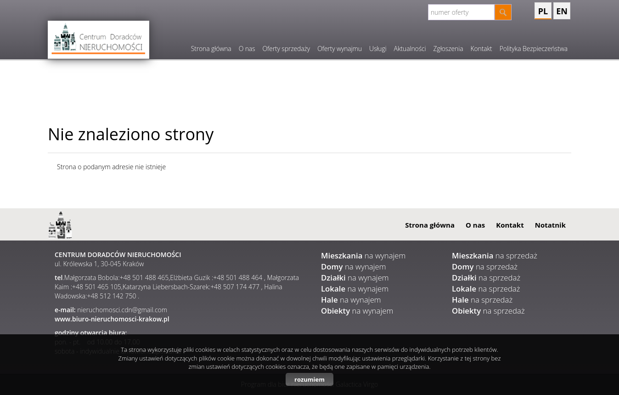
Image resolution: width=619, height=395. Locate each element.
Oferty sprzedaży (286, 48)
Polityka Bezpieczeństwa (534, 48)
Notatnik (550, 224)
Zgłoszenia (448, 48)
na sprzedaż (494, 255)
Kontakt (481, 48)
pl (543, 11)
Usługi (378, 48)
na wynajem (363, 255)
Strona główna (211, 48)
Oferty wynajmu (339, 48)
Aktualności (410, 48)
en (562, 11)
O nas (247, 48)
